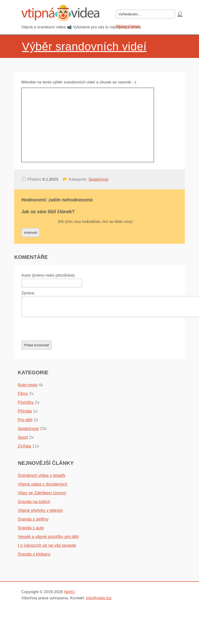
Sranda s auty (31, 530)
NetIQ (69, 594)
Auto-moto (27, 387)
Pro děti (25, 422)
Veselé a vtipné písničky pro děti (48, 539)
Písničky (26, 405)
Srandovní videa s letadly (41, 478)
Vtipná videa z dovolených (42, 487)
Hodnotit (30, 233)
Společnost (98, 179)
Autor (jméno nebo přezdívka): (48, 275)
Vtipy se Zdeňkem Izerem (42, 495)
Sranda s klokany (34, 557)
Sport (23, 440)
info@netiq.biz (99, 601)
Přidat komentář (36, 348)
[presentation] (57, 331)
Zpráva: (28, 293)
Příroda (25, 414)
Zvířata (24, 449)
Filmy (23, 396)
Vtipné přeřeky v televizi (40, 513)
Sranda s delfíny (33, 522)
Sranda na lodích (34, 504)
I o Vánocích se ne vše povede (47, 548)
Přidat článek (128, 26)
